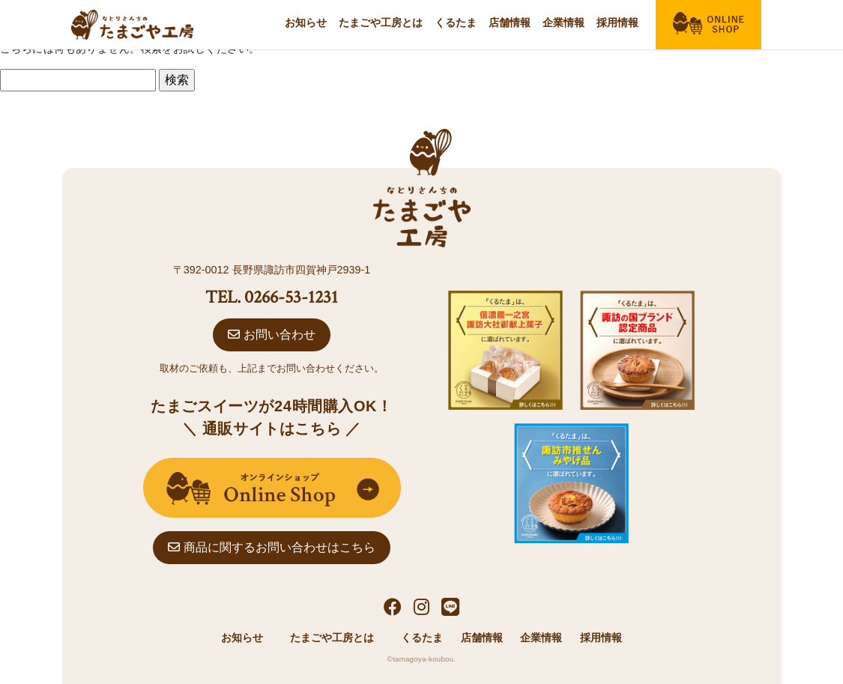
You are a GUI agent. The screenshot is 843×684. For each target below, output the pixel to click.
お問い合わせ (271, 334)
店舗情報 (510, 22)
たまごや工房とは (381, 22)
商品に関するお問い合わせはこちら (271, 547)
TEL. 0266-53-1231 (271, 297)
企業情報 (563, 22)
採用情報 (617, 22)
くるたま (456, 22)
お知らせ (306, 22)
